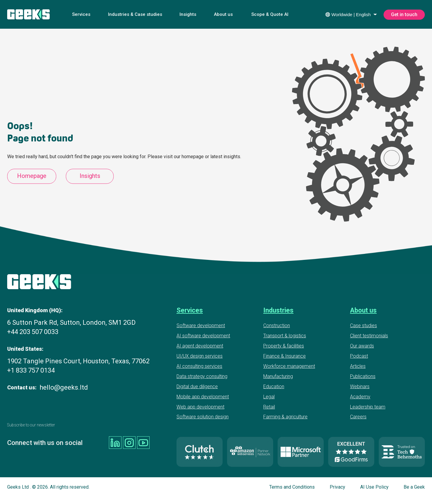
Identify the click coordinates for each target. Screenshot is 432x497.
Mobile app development (203, 397)
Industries (278, 310)
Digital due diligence (197, 386)
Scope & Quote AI (269, 14)
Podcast (359, 356)
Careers (358, 417)
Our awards (362, 346)
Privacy (337, 487)
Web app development (200, 407)
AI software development (203, 336)
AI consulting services (199, 366)
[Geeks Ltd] (28, 14)
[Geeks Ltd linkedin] (115, 442)
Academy (360, 397)
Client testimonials (369, 336)
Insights (188, 14)
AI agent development (200, 346)
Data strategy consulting (202, 376)
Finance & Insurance (284, 356)
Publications (362, 376)
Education (273, 386)
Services (81, 14)
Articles (358, 366)
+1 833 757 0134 (31, 370)
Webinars (359, 386)
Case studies (363, 325)
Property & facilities (283, 346)
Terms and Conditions (292, 487)
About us (223, 14)
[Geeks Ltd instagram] (129, 442)
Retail (269, 407)
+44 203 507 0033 (32, 332)
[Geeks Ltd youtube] (143, 442)
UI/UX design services (200, 356)
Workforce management (289, 366)
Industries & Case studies (135, 14)
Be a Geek (414, 487)
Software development (201, 325)
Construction (276, 325)
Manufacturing (278, 376)
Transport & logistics (284, 336)
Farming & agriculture (285, 417)
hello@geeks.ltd (63, 387)
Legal (269, 397)
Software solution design (203, 417)
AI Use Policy (374, 487)
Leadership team (367, 407)
